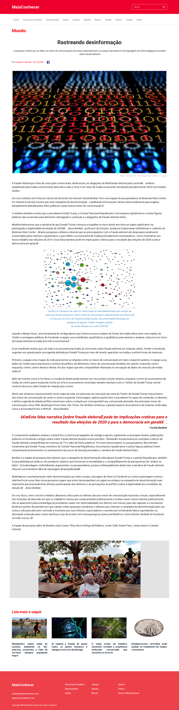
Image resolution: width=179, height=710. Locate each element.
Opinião (87, 20)
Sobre (139, 20)
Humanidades (52, 20)
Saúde (66, 20)
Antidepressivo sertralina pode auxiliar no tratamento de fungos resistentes (149, 647)
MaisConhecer (25, 7)
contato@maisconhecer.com (25, 694)
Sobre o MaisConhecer (128, 693)
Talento (108, 20)
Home (16, 20)
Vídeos (118, 20)
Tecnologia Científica (32, 20)
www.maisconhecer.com (23, 698)
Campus (76, 20)
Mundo (98, 20)
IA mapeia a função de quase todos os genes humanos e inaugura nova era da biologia (69, 647)
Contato (129, 20)
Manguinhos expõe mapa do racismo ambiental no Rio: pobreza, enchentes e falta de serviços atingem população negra (30, 650)
